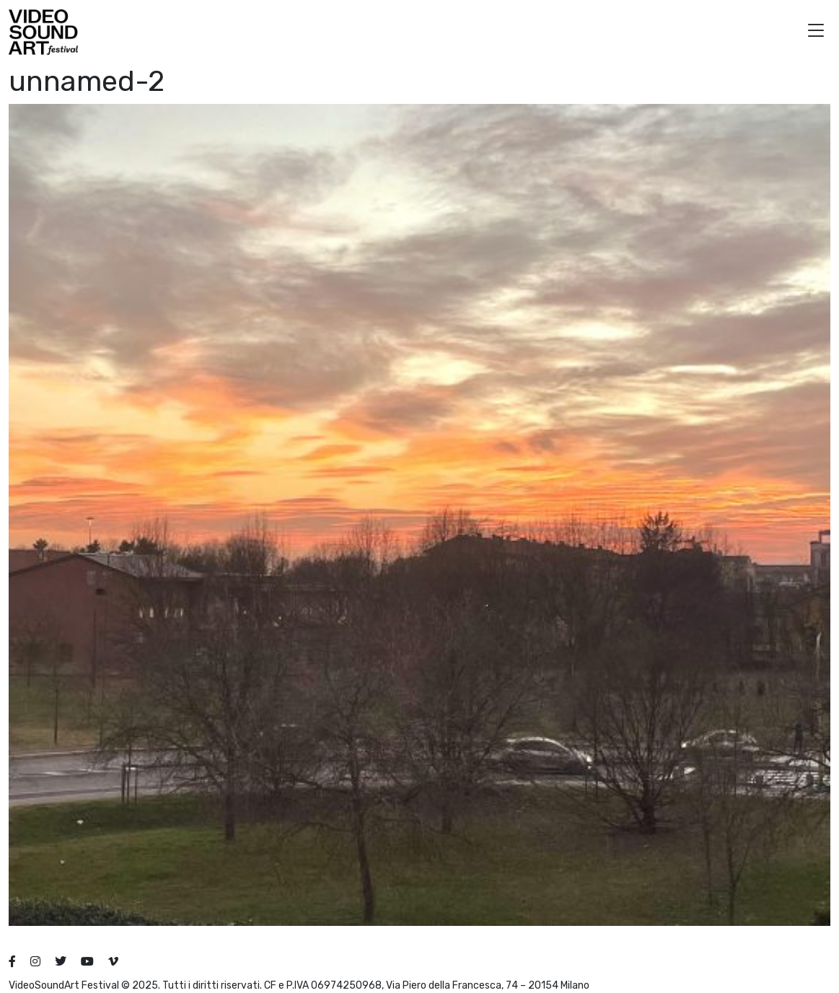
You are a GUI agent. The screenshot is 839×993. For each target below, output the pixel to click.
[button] (816, 32)
